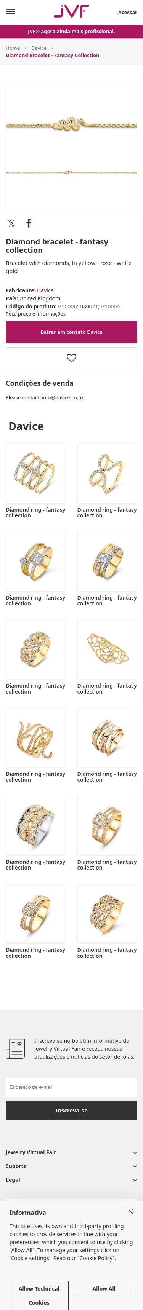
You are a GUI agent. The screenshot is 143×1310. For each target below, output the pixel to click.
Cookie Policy (95, 1292)
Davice (39, 48)
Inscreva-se (71, 1110)
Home (13, 48)
